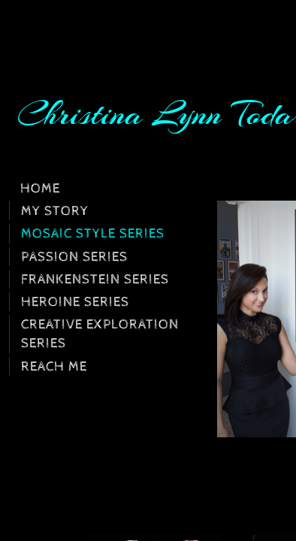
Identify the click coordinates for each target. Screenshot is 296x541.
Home (40, 188)
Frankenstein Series (95, 279)
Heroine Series (75, 302)
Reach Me (54, 366)
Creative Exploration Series (100, 333)
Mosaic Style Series (93, 233)
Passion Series (74, 256)
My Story (55, 211)
